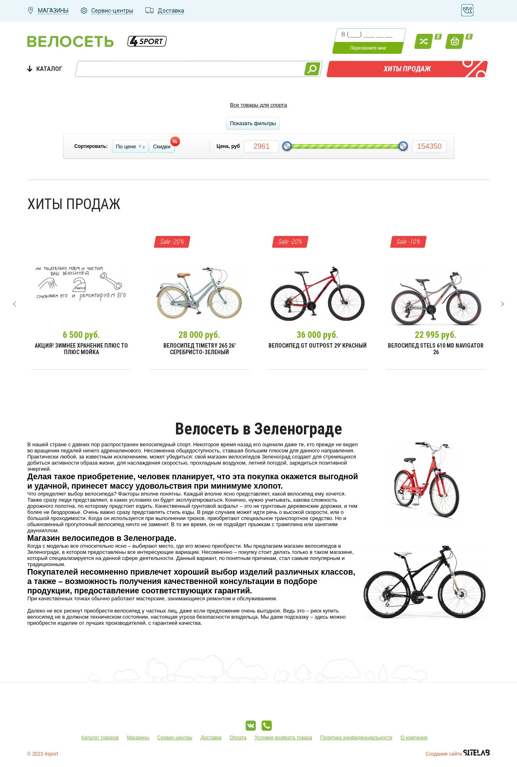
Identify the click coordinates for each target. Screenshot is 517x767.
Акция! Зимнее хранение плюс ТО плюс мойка (81, 348)
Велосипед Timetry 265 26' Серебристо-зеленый (199, 348)
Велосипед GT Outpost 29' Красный (317, 345)
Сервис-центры (174, 738)
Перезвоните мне (368, 48)
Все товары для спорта (258, 105)
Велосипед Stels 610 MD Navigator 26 (436, 348)
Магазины (138, 738)
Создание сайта (458, 754)
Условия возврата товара (283, 738)
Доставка (211, 738)
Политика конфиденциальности (356, 738)
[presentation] (14, 304)
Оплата (238, 738)
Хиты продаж (407, 68)
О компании (413, 738)
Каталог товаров (100, 738)
